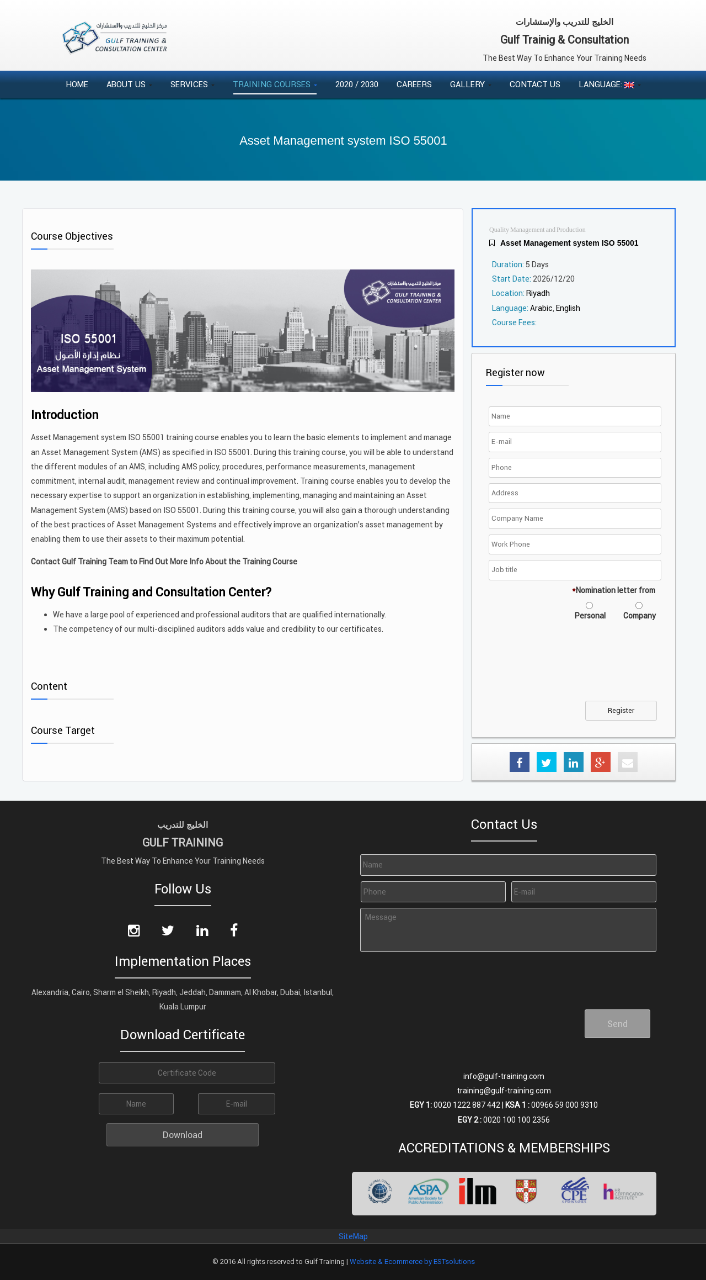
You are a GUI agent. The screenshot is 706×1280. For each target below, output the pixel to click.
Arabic (541, 308)
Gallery (470, 84)
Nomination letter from (613, 590)
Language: (610, 84)
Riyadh (538, 293)
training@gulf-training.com (504, 1090)
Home (77, 84)
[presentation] (575, 667)
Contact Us (535, 84)
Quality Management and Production (537, 230)
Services (192, 84)
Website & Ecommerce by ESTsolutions (412, 1261)
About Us (129, 84)
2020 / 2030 (356, 84)
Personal (590, 616)
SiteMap (353, 1236)
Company (639, 616)
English (568, 308)
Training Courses (275, 84)
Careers (414, 84)
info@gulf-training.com (503, 1076)
